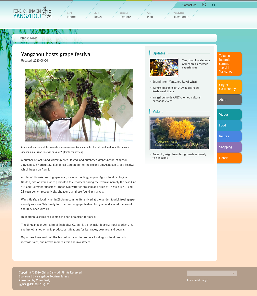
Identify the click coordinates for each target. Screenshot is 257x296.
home (71, 17)
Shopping (225, 147)
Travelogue (181, 17)
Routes (224, 136)
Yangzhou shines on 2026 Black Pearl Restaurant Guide (176, 89)
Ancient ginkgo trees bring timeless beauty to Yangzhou (179, 156)
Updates (159, 53)
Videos (158, 112)
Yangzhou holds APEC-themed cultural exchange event (177, 99)
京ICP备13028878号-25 (34, 284)
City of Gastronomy (227, 87)
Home (22, 37)
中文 (204, 5)
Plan (150, 17)
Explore (125, 17)
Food (222, 125)
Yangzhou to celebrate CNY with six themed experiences (196, 64)
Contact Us (189, 5)
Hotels (223, 158)
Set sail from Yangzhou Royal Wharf (175, 81)
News (98, 17)
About (223, 100)
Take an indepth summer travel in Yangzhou (226, 63)
